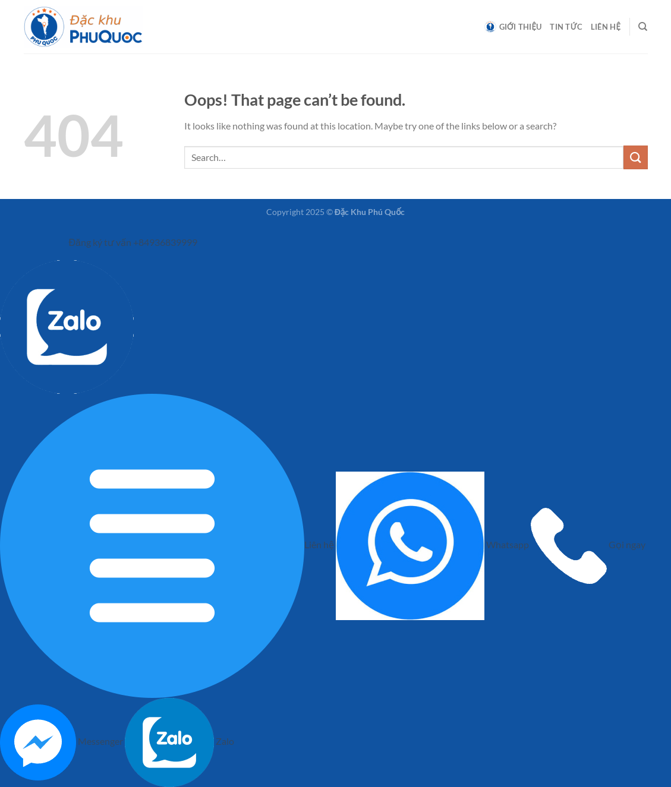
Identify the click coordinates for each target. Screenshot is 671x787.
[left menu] (46, 239)
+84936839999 (165, 242)
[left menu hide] (11, 239)
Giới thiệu (513, 27)
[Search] (642, 26)
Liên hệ (605, 26)
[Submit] (635, 157)
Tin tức (566, 26)
